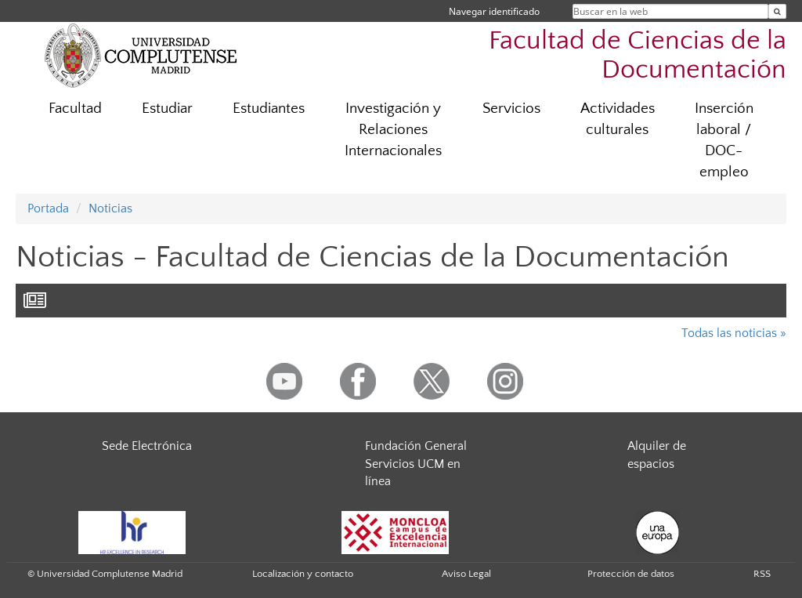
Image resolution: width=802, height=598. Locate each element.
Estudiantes (269, 108)
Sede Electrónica (147, 446)
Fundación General (416, 446)
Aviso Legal (466, 573)
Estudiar (167, 108)
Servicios (511, 108)
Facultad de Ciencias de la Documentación (637, 56)
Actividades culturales (617, 119)
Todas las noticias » (733, 333)
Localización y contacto (302, 573)
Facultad (75, 108)
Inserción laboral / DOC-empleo (724, 140)
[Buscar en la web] (777, 11)
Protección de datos (630, 573)
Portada (48, 208)
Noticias (110, 208)
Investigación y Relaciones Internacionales (393, 129)
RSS (762, 573)
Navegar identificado (494, 11)
